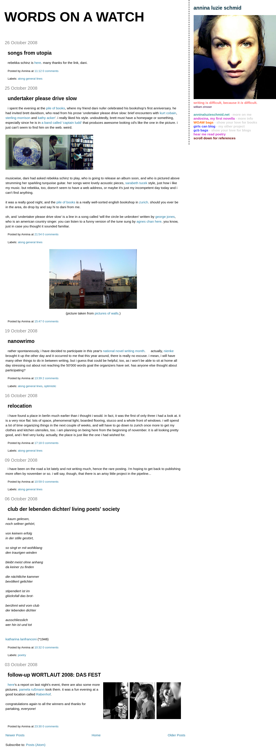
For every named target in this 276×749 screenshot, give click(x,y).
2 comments (50, 378)
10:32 (38, 647)
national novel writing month (124, 351)
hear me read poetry (210, 134)
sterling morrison (17, 118)
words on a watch (74, 16)
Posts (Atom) (36, 745)
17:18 (38, 443)
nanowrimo (21, 341)
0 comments (50, 71)
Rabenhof (43, 694)
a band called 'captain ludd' (61, 122)
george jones (165, 216)
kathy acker (46, 118)
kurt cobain (168, 113)
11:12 (38, 71)
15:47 (38, 321)
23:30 (38, 726)
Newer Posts (15, 735)
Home (96, 735)
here (37, 63)
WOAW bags (204, 122)
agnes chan (145, 221)
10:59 (38, 481)
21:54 (38, 234)
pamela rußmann (31, 689)
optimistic (50, 386)
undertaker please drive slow (42, 98)
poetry (22, 655)
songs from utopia (30, 53)
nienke (169, 351)
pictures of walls (107, 313)
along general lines (30, 78)
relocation (20, 406)
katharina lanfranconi (21, 639)
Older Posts (176, 735)
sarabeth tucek (136, 183)
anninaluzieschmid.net (212, 114)
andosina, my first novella (214, 118)
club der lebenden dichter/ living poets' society (64, 509)
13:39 (38, 378)
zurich (143, 202)
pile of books (55, 108)
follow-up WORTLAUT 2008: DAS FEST (54, 675)
